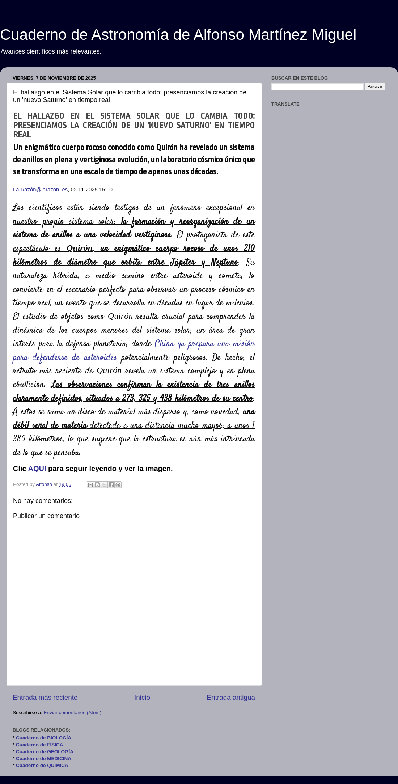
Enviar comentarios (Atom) (73, 712)
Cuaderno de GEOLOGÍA (44, 751)
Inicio (142, 697)
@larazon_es (52, 189)
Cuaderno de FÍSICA (39, 744)
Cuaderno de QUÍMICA (42, 765)
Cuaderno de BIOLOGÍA (43, 738)
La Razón (24, 189)
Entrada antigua (231, 697)
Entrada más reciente (45, 697)
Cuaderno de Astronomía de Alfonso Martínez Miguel (178, 34)
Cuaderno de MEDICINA (43, 758)
